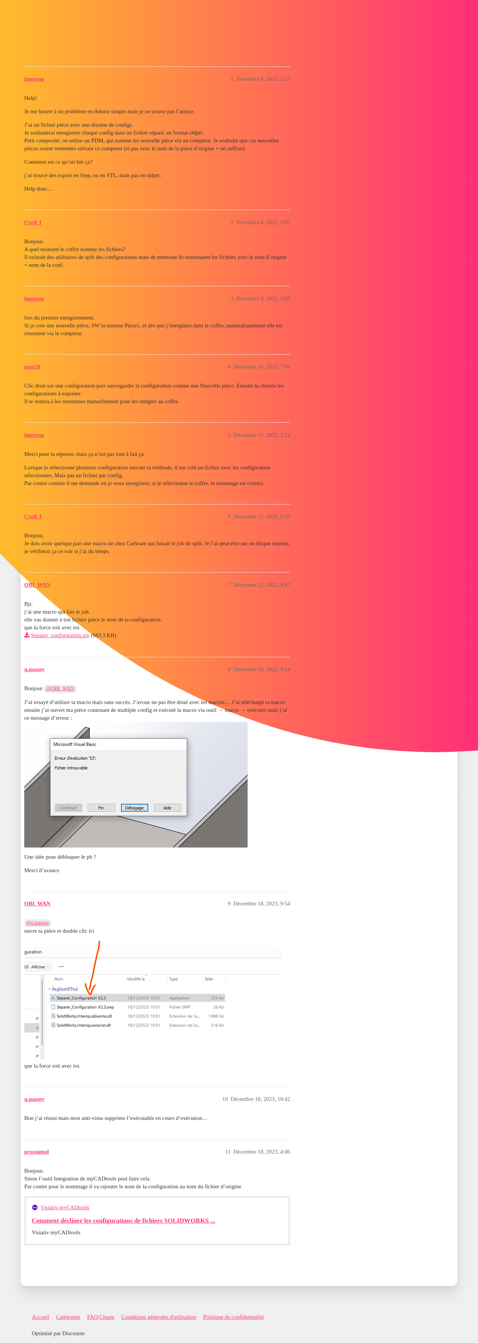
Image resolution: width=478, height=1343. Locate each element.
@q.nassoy (38, 923)
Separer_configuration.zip (60, 635)
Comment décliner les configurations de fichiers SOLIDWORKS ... (123, 1220)
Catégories (68, 1317)
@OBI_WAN (60, 688)
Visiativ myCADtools (65, 1207)
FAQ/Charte (100, 1317)
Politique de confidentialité (233, 1317)
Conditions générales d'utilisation (158, 1317)
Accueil (40, 1317)
